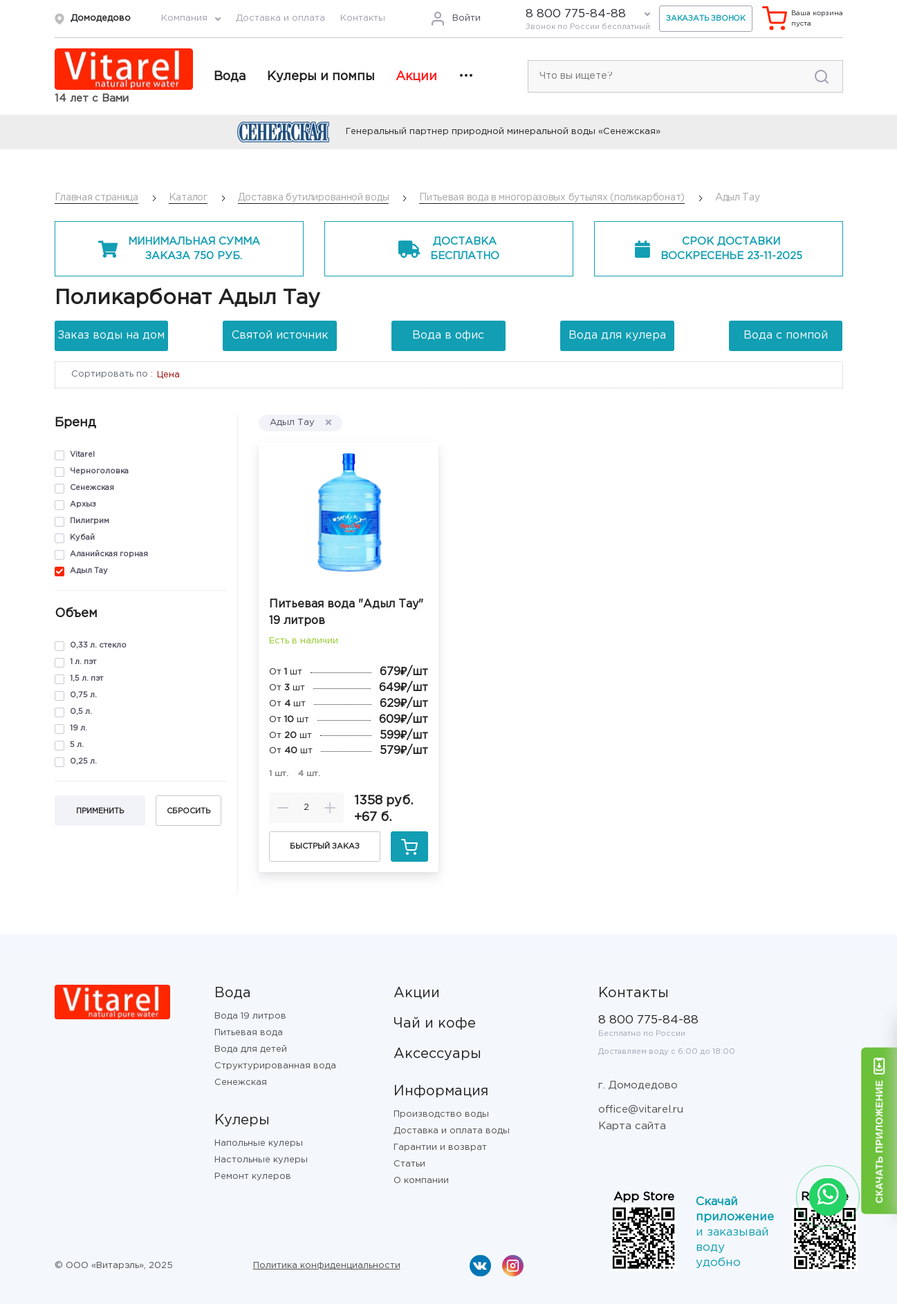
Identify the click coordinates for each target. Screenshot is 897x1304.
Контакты (362, 18)
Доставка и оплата (280, 18)
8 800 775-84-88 (576, 14)
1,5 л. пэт (86, 678)
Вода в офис (448, 335)
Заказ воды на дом (111, 335)
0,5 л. (81, 711)
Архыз (83, 504)
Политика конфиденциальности (326, 1265)
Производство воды (441, 1114)
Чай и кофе (435, 1023)
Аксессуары (437, 1054)
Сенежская (92, 487)
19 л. (78, 728)
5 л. (77, 744)
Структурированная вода (275, 1066)
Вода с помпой (785, 335)
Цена (168, 375)
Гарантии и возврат (440, 1147)
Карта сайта (632, 1126)
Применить (100, 811)
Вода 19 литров (250, 1016)
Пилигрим (89, 521)
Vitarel (82, 454)
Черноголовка (99, 471)
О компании (421, 1180)
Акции (416, 76)
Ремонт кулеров (252, 1176)
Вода (230, 76)
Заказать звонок (706, 18)
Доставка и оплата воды (452, 1131)
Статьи (409, 1164)
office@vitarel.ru (640, 1109)
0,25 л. (83, 761)
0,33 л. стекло (98, 645)
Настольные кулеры (261, 1160)
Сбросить (188, 811)
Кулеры (242, 1120)
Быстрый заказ (325, 846)
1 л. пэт (83, 662)
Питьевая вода (248, 1033)
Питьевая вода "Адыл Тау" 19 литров (346, 612)
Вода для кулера (617, 335)
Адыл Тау (89, 570)
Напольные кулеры (258, 1143)
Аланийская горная (109, 554)
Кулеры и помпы (321, 76)
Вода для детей (250, 1049)
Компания (184, 18)
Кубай (82, 537)
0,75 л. (83, 695)
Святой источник (280, 335)
